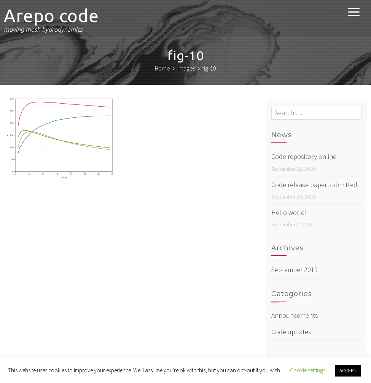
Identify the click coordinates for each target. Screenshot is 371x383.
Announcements (294, 315)
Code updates (291, 331)
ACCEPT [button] (348, 370)
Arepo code (51, 16)
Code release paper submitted (314, 184)
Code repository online (303, 156)
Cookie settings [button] (307, 370)
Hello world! (289, 212)
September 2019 (294, 269)
